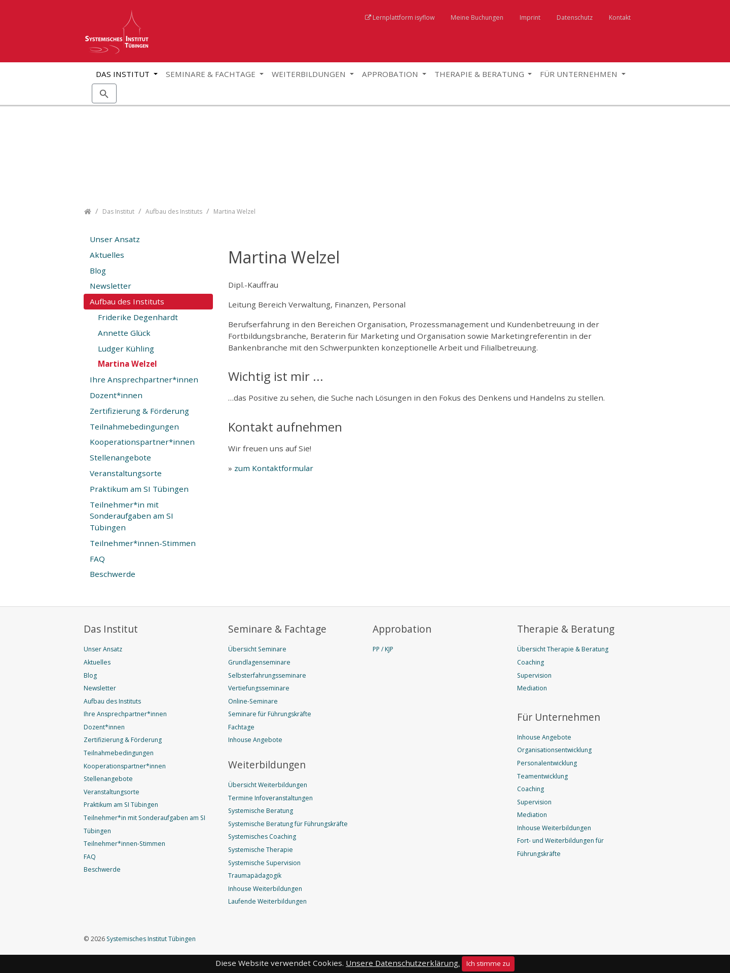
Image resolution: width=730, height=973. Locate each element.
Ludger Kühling (126, 348)
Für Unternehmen (579, 74)
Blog (98, 270)
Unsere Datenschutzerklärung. (403, 963)
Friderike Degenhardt (138, 317)
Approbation (391, 74)
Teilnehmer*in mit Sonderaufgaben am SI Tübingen (131, 516)
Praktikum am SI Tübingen (139, 489)
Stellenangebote (120, 457)
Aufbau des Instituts (127, 301)
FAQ (97, 559)
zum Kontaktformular (273, 468)
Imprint (530, 17)
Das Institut (124, 74)
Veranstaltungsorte (126, 473)
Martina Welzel (127, 364)
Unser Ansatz (115, 239)
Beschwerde (112, 574)
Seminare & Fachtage (212, 74)
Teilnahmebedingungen (134, 426)
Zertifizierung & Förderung (139, 411)
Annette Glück (124, 333)
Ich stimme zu (488, 963)
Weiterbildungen (310, 74)
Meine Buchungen (477, 17)
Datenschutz (575, 17)
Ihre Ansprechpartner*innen (144, 379)
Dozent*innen (116, 395)
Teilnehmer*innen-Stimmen (143, 543)
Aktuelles (107, 255)
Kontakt (620, 17)
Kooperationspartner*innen (142, 442)
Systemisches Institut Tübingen (150, 939)
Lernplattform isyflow (403, 17)
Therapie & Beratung (480, 74)
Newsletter (110, 286)
